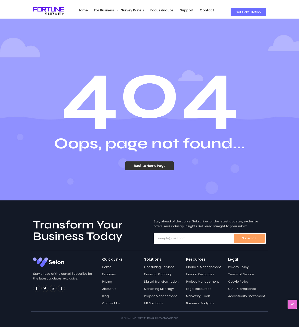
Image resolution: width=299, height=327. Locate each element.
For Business (105, 10)
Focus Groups (162, 10)
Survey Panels (132, 10)
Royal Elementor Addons (162, 318)
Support (187, 10)
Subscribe (249, 238)
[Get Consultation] (248, 12)
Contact (207, 10)
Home (83, 10)
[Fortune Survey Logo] (48, 11)
